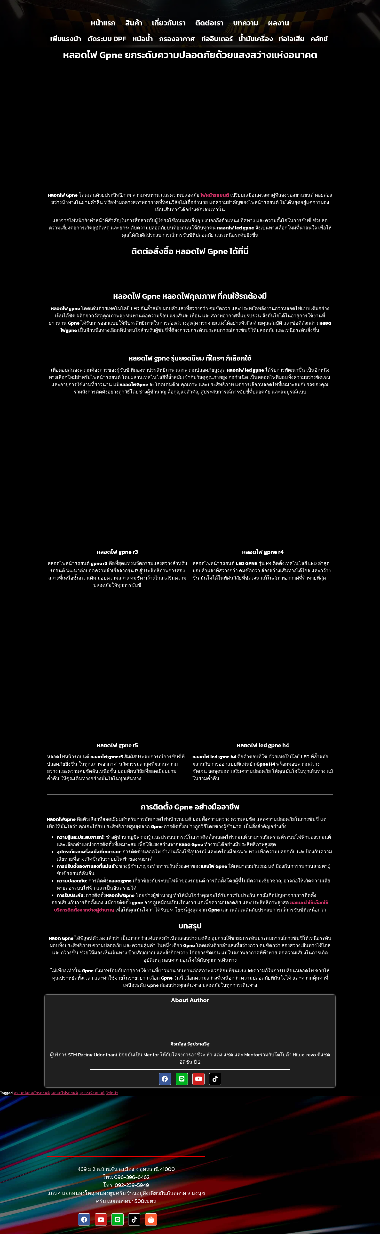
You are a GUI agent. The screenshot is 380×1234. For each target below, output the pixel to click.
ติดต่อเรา (209, 22)
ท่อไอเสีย (291, 38)
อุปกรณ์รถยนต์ (91, 1093)
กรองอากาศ (177, 38)
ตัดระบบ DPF (107, 38)
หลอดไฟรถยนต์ (64, 1093)
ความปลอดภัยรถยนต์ (32, 1093)
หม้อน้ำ (143, 38)
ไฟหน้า (112, 1093)
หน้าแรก (103, 22)
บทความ (245, 22)
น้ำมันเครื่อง (255, 38)
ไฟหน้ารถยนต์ (215, 195)
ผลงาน (278, 22)
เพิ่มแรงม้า (65, 38)
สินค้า (133, 22)
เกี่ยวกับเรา (169, 22)
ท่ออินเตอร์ (217, 38)
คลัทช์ (319, 38)
